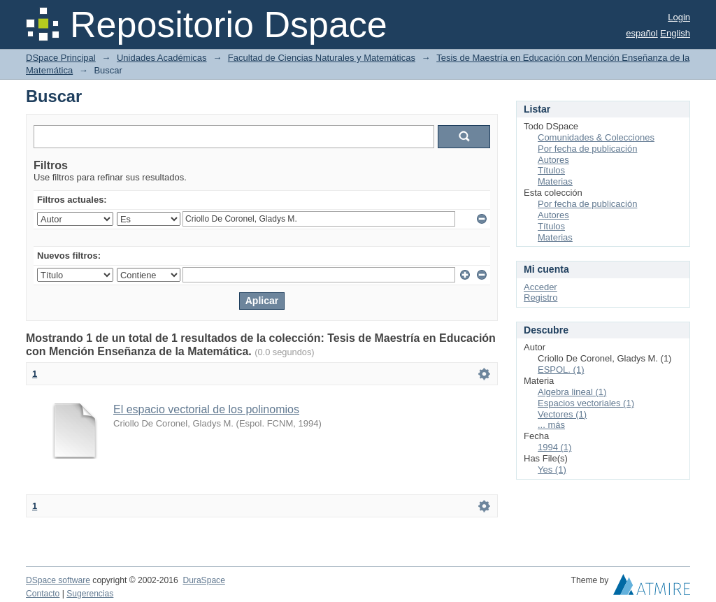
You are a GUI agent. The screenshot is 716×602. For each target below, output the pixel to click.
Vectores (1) (562, 414)
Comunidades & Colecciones (596, 137)
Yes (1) (552, 469)
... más (551, 425)
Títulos (551, 170)
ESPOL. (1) (561, 369)
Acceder (540, 287)
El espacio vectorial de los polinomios (206, 409)
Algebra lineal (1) (572, 392)
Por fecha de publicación (587, 148)
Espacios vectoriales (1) (586, 403)
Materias (555, 181)
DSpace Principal (61, 57)
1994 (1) (554, 447)
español (642, 33)
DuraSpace (203, 580)
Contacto (42, 594)
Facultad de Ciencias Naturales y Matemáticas (321, 57)
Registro (540, 297)
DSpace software (58, 580)
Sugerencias (89, 594)
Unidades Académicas (162, 57)
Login (679, 17)
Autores (553, 160)
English (675, 33)
